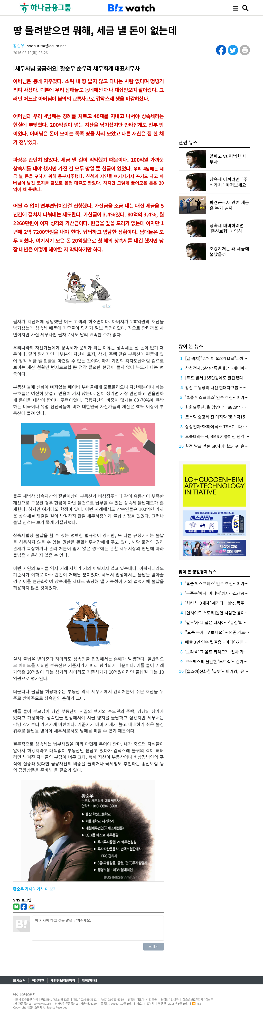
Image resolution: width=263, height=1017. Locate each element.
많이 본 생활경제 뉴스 (198, 571)
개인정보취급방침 (63, 980)
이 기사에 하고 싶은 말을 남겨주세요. (98, 928)
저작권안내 (89, 980)
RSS (196, 1003)
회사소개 (19, 980)
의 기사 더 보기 (35, 888)
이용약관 (38, 980)
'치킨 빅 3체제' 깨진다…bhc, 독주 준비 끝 (221, 603)
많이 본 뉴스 (191, 346)
